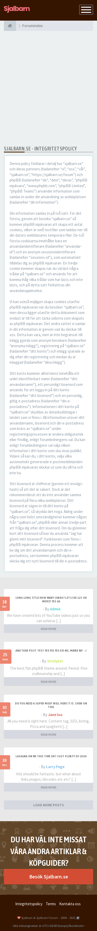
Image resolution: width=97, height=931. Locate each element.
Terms (51, 903)
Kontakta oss (70, 903)
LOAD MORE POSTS (48, 805)
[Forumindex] (10, 26)
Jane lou (55, 714)
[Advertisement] (48, 88)
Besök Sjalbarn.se (48, 876)
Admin (55, 608)
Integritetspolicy (28, 903)
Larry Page (55, 766)
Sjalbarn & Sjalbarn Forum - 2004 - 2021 (48, 918)
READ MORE (48, 629)
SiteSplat (55, 661)
